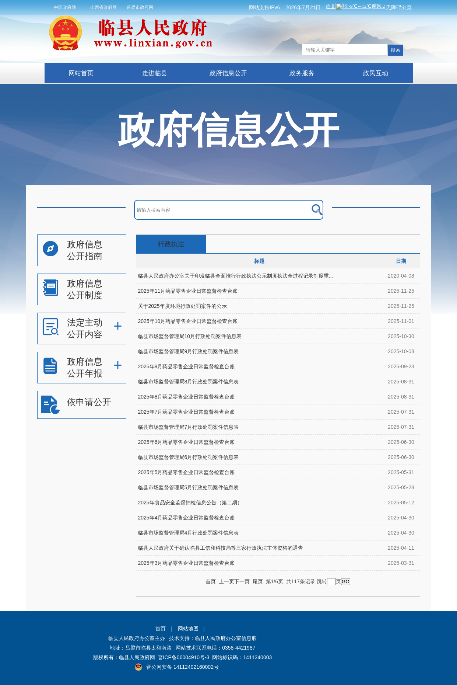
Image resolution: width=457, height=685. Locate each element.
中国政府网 (65, 7)
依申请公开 (89, 402)
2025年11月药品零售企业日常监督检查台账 (188, 291)
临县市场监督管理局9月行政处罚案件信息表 (188, 351)
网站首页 (81, 73)
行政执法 (171, 244)
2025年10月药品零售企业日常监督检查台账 (188, 321)
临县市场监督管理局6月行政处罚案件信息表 (188, 457)
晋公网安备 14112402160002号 (182, 667)
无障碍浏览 (399, 7)
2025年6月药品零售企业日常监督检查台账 (186, 442)
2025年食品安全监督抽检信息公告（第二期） (190, 502)
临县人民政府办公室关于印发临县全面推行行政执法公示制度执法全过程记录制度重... (235, 276)
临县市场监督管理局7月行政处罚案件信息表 (188, 427)
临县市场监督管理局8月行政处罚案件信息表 (188, 382)
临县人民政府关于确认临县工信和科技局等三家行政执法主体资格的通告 (220, 548)
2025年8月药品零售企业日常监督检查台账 (186, 397)
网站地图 (188, 629)
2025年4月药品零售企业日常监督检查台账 (186, 518)
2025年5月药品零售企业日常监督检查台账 (186, 472)
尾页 (258, 581)
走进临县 (154, 73)
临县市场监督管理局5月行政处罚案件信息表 (188, 487)
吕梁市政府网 (140, 7)
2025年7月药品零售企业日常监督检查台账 (186, 412)
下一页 (242, 581)
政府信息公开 (228, 73)
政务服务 (301, 73)
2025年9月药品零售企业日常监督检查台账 (186, 366)
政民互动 (375, 73)
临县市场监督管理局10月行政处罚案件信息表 (190, 336)
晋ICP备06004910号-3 (184, 657)
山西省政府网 (103, 7)
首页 (210, 581)
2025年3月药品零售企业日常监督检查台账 (186, 563)
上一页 (226, 581)
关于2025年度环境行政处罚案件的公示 (182, 306)
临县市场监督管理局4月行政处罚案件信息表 (188, 533)
